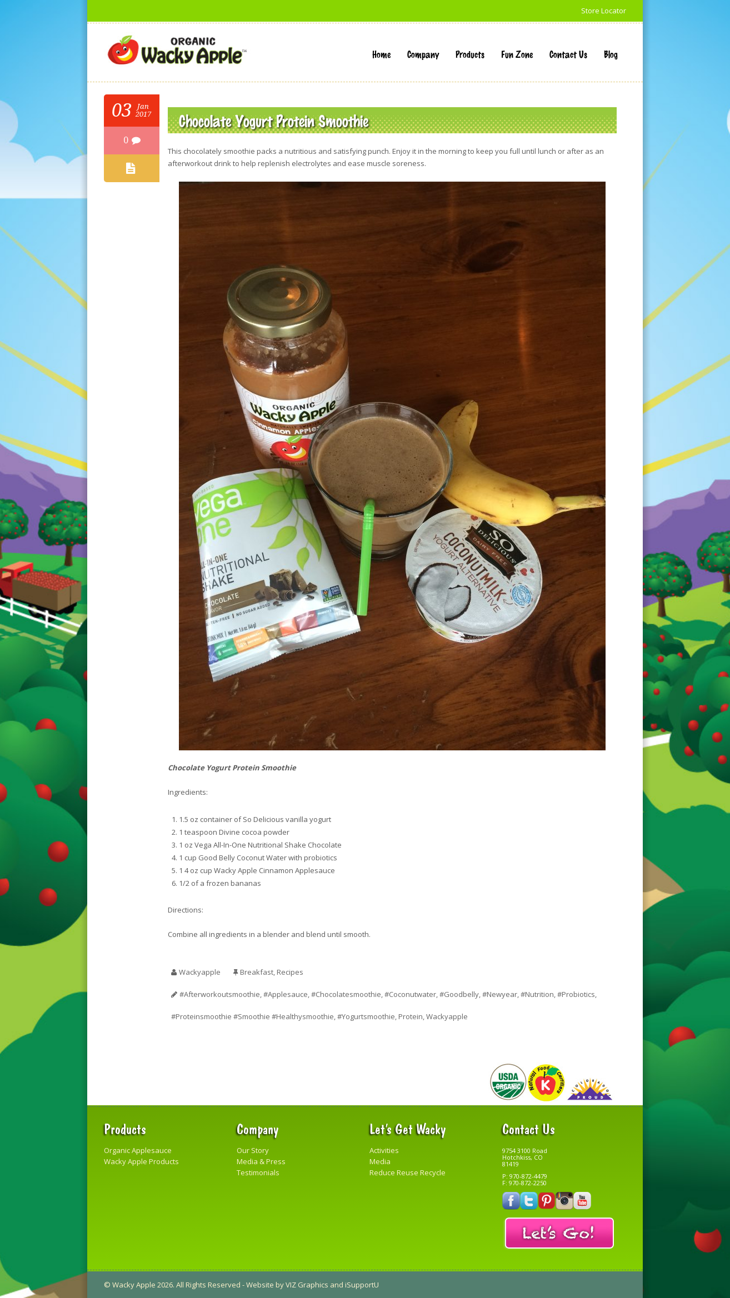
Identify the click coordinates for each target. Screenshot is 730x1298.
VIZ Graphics (307, 1285)
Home (381, 54)
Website (260, 1285)
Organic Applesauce (138, 1150)
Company (423, 54)
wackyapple (200, 972)
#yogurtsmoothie (366, 1016)
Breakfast (256, 972)
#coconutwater (410, 994)
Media (380, 1161)
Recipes (290, 972)
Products (470, 54)
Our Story (253, 1150)
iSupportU (362, 1285)
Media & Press (261, 1161)
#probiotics (576, 994)
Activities (384, 1150)
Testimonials (258, 1172)
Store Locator (603, 11)
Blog (611, 54)
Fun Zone (517, 54)
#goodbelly (459, 994)
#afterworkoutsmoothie (219, 994)
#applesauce (285, 994)
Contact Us (568, 54)
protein (410, 1016)
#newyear (499, 994)
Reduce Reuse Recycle (407, 1172)
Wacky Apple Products (141, 1161)
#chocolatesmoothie (346, 994)
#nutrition (537, 994)
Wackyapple (447, 1016)
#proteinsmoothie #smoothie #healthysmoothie (252, 1016)
